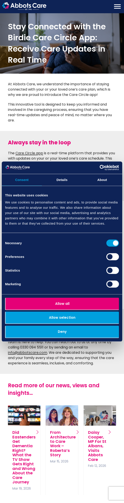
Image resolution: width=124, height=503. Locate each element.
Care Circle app (29, 153)
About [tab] (102, 179)
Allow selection (62, 317)
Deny (62, 331)
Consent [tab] (22, 179)
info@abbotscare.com (27, 352)
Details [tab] (62, 179)
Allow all (62, 303)
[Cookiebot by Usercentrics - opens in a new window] (99, 168)
